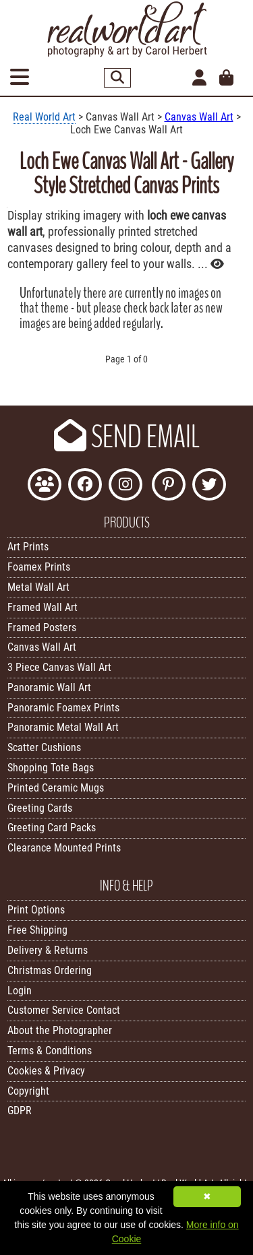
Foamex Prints (38, 566)
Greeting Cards (39, 808)
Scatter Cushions (44, 747)
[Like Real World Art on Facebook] (85, 486)
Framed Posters (41, 627)
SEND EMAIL (127, 437)
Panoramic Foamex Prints (63, 707)
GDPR (19, 1110)
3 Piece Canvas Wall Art (59, 667)
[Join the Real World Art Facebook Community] (44, 486)
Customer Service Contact (63, 1010)
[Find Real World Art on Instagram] (125, 486)
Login (19, 990)
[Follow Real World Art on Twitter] (209, 486)
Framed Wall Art (42, 607)
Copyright (28, 1091)
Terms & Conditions (49, 1050)
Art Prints (28, 546)
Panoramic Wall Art (49, 687)
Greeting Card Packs (51, 827)
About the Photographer (59, 1030)
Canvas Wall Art (199, 116)
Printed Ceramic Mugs (55, 787)
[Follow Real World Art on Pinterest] (169, 486)
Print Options (36, 909)
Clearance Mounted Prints (64, 847)
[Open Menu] (19, 77)
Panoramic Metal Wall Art (63, 727)
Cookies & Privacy (46, 1070)
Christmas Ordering (49, 970)
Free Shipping (37, 930)
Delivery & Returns (47, 950)
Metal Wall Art (38, 587)
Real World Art (44, 116)
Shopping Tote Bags (50, 767)
